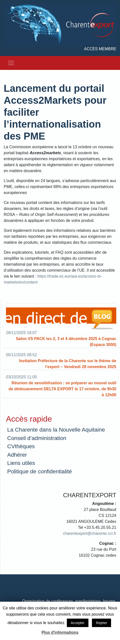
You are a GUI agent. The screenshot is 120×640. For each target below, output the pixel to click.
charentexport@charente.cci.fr (89, 533)
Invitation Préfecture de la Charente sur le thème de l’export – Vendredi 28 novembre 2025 (67, 364)
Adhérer (17, 455)
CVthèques (21, 446)
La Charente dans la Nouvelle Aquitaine (56, 430)
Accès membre (100, 49)
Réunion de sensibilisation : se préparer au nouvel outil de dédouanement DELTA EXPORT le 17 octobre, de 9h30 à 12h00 (62, 389)
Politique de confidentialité (39, 471)
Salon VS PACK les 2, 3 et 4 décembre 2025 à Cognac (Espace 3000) (66, 342)
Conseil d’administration (36, 438)
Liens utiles (21, 463)
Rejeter (101, 623)
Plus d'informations (60, 632)
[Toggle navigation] (11, 63)
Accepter (77, 623)
